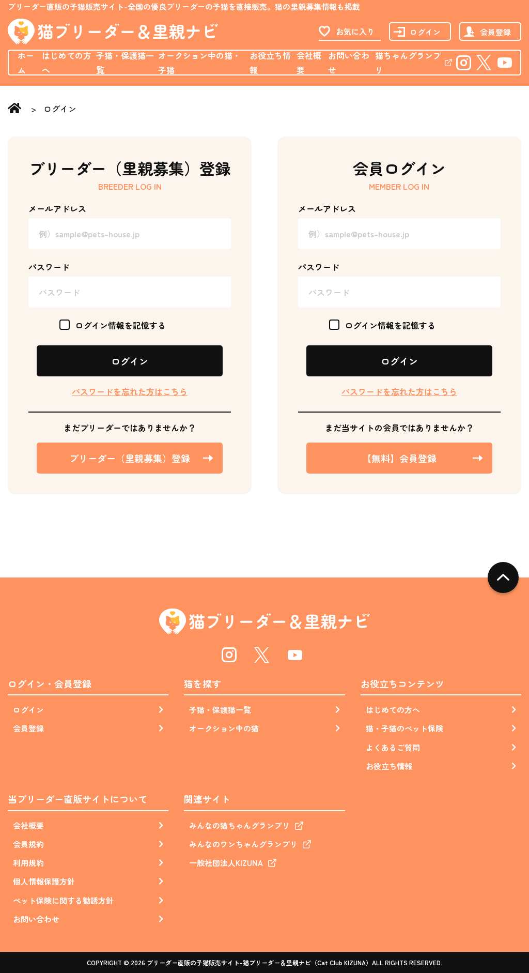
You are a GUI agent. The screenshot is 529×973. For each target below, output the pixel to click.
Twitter (484, 62)
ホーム (26, 62)
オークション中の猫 (224, 728)
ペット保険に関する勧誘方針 (63, 900)
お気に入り (355, 31)
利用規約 (28, 862)
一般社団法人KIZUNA (226, 862)
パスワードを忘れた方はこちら (130, 391)
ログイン (425, 31)
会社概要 (309, 62)
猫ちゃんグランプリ (408, 62)
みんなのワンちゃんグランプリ (243, 844)
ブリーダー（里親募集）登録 (129, 458)
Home (17, 109)
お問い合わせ (348, 62)
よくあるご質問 (393, 747)
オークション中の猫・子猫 (199, 62)
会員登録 (495, 31)
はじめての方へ (66, 62)
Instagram (463, 62)
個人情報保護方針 (44, 881)
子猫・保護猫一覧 (125, 62)
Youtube (504, 62)
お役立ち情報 (270, 62)
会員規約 (28, 844)
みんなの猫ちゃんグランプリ (239, 825)
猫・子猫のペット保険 (404, 728)
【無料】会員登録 (399, 458)
